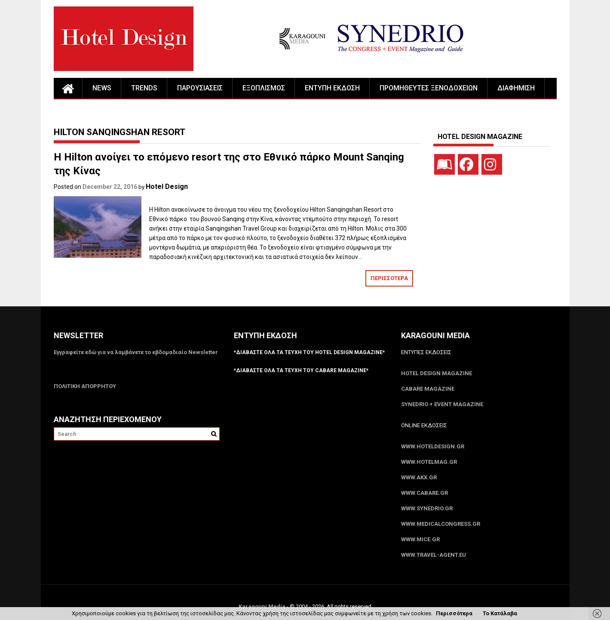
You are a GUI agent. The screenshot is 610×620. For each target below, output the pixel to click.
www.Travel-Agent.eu (433, 555)
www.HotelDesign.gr (432, 446)
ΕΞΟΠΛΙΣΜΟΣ (263, 88)
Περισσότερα (454, 613)
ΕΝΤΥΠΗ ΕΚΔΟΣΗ (332, 88)
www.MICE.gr (420, 539)
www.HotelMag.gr (429, 462)
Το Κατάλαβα (500, 613)
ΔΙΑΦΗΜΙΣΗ (516, 88)
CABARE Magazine (427, 389)
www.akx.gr (419, 477)
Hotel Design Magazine (436, 373)
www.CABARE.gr (424, 493)
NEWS (101, 88)
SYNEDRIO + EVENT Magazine (442, 404)
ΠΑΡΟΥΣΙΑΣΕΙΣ (200, 88)
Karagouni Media (263, 606)
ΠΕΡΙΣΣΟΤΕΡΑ (389, 278)
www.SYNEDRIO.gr (427, 508)
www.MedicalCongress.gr (440, 524)
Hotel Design (167, 186)
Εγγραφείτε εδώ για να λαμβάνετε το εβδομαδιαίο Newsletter (136, 352)
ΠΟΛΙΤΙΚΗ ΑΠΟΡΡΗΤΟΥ (85, 386)
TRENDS (144, 88)
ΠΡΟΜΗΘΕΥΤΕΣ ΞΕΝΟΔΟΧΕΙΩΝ (429, 88)
